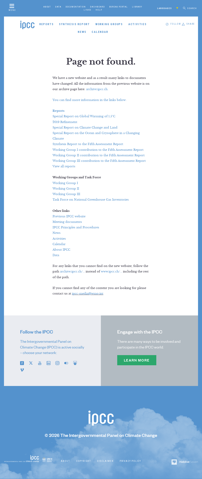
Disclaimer (105, 461)
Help (99, 10)
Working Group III (66, 194)
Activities (137, 24)
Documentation (76, 6)
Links (87, 10)
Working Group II (66, 188)
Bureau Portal (118, 6)
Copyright (83, 461)
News (82, 32)
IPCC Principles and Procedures (76, 227)
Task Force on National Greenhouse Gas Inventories (91, 199)
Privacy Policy (130, 461)
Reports (46, 24)
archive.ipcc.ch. (97, 89)
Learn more (137, 360)
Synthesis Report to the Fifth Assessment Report (88, 144)
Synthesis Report (74, 24)
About (47, 6)
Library (137, 6)
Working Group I (65, 183)
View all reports (64, 166)
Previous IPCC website (69, 216)
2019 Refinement (65, 122)
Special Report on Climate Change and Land (85, 127)
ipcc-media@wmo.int (87, 293)
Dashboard (97, 6)
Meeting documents (67, 222)
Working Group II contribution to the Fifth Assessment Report (99, 155)
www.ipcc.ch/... (111, 271)
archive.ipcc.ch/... (72, 271)
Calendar (100, 32)
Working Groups (109, 24)
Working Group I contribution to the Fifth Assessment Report (98, 150)
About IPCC (61, 250)
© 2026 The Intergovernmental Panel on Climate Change (101, 435)
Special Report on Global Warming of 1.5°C (84, 116)
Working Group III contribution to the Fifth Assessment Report (99, 161)
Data (58, 6)
